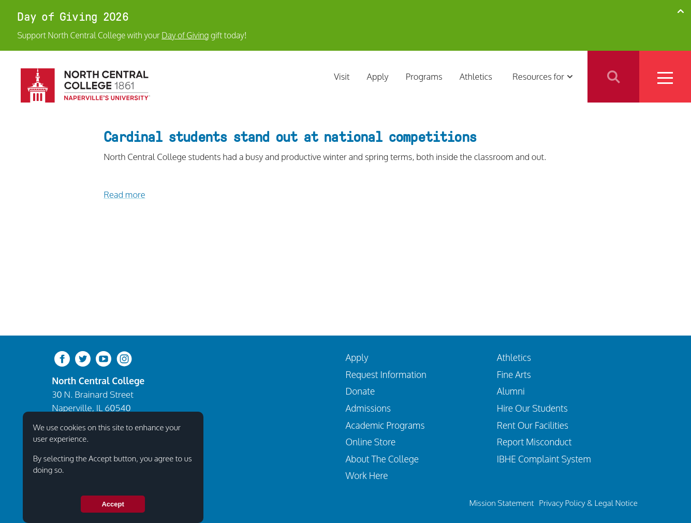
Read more (124, 194)
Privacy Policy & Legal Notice (588, 503)
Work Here (367, 475)
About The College (382, 458)
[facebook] (62, 358)
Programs (424, 76)
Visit (341, 76)
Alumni (511, 391)
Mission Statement (501, 503)
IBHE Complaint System (544, 458)
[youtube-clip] (103, 358)
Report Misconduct (534, 441)
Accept (112, 504)
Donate (360, 391)
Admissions (368, 408)
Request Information (386, 374)
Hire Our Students (532, 408)
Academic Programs (385, 425)
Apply (378, 76)
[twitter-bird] (83, 358)
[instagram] (124, 358)
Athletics (476, 76)
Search (613, 77)
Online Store (371, 441)
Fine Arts (514, 374)
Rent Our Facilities (532, 425)
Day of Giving (185, 35)
